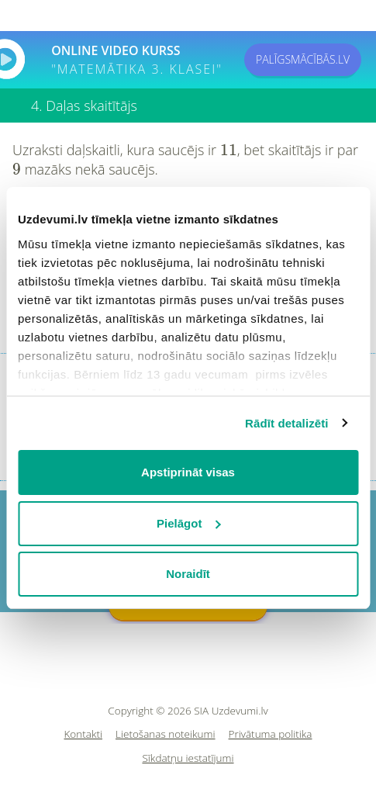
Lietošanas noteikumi (166, 734)
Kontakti (83, 734)
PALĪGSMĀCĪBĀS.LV (303, 59)
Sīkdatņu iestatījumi (187, 758)
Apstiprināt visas (188, 472)
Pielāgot (188, 523)
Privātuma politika (270, 734)
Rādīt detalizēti (286, 423)
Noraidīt (188, 573)
